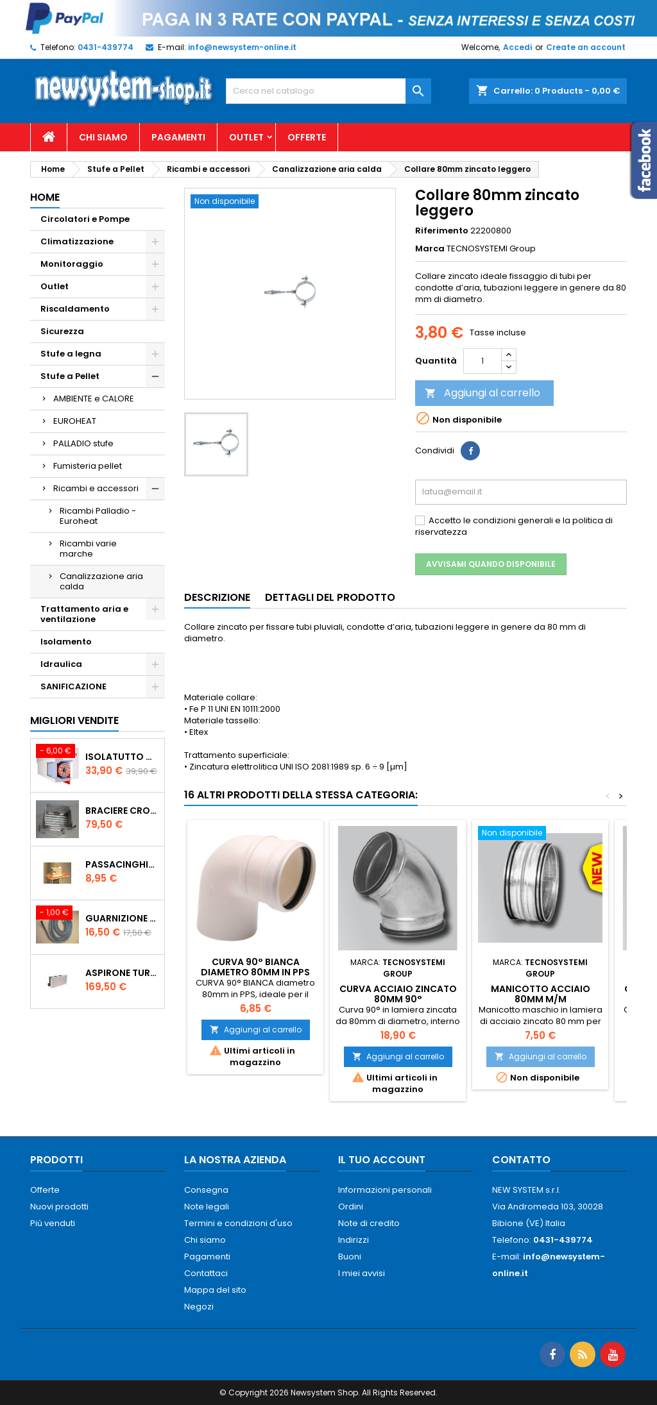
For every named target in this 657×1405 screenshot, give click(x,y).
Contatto (521, 1159)
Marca (430, 249)
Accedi (517, 47)
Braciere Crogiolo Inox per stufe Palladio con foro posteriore (122, 810)
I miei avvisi (361, 1273)
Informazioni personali (385, 1190)
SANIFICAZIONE (73, 686)
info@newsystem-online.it (242, 47)
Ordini (350, 1206)
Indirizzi (353, 1240)
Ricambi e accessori (96, 488)
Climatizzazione (77, 241)
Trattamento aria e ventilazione (84, 614)
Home (45, 197)
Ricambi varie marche (88, 548)
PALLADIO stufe (83, 443)
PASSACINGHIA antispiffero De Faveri (122, 864)
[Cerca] (328, 91)
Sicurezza (62, 331)
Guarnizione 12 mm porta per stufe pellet (122, 918)
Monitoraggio (71, 264)
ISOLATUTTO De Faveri (122, 757)
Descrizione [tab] (217, 597)
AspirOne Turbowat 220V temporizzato (122, 973)
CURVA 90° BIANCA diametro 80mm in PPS (255, 967)
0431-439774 (105, 47)
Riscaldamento (75, 309)
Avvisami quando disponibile (491, 564)
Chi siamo (103, 137)
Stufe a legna (70, 354)
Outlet (246, 137)
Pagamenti (178, 137)
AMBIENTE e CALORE (93, 398)
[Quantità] (482, 361)
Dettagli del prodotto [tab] (330, 597)
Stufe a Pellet (69, 376)
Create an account (586, 47)
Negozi (199, 1306)
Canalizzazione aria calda (101, 581)
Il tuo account (381, 1159)
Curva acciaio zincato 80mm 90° (398, 993)
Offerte (306, 137)
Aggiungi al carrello (482, 392)
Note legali (206, 1206)
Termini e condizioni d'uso (238, 1223)
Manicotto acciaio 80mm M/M (540, 993)
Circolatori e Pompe (85, 219)
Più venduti (52, 1223)
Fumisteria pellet (87, 466)
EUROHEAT (74, 421)
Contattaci (206, 1273)
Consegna (206, 1190)
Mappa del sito (215, 1290)
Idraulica (61, 664)
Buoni (349, 1256)
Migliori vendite (74, 720)
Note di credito (369, 1223)
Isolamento (66, 641)
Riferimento (441, 231)
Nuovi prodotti (59, 1206)
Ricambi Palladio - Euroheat (98, 516)
